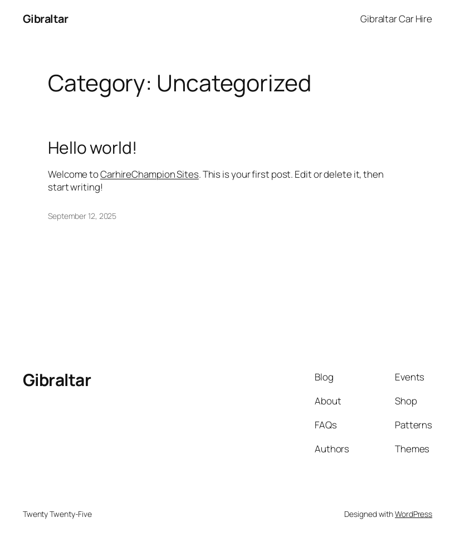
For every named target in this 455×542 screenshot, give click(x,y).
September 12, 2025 (82, 216)
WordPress (413, 514)
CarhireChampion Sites (149, 174)
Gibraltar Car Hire (396, 18)
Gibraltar (46, 18)
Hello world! (92, 147)
